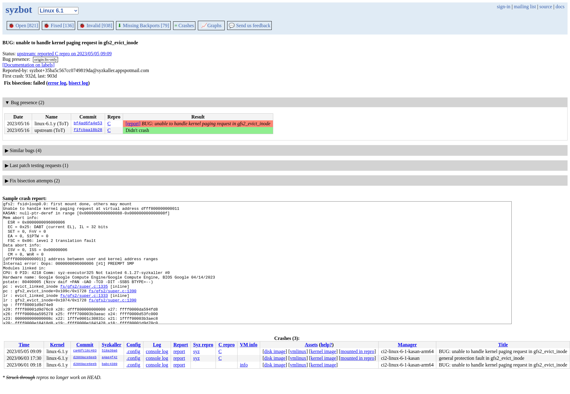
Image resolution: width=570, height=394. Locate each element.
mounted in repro (357, 351)
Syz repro (203, 344)
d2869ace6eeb (85, 358)
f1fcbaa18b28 (88, 130)
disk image (274, 351)
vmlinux (298, 351)
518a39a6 (109, 351)
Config (133, 344)
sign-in (503, 6)
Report (180, 344)
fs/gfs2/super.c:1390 (112, 309)
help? (326, 344)
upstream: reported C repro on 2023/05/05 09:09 (64, 53)
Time (24, 344)
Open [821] (23, 25)
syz (196, 351)
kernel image (323, 351)
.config (133, 351)
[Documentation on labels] (28, 64)
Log (157, 344)
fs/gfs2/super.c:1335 (84, 303)
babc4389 (109, 364)
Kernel (57, 344)
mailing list (525, 6)
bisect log (78, 83)
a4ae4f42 (109, 358)
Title (503, 344)
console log (157, 351)
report (179, 351)
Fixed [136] (58, 25)
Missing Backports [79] (143, 25)
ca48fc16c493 (85, 351)
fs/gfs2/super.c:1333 (84, 314)
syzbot (18, 9)
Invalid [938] (95, 25)
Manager (407, 344)
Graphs (211, 25)
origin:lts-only (45, 59)
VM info (248, 344)
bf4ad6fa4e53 (88, 123)
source (545, 6)
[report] (132, 123)
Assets (311, 344)
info (244, 364)
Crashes (184, 25)
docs (560, 6)
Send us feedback (249, 25)
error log (57, 83)
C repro (226, 344)
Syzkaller (111, 344)
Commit (84, 344)
